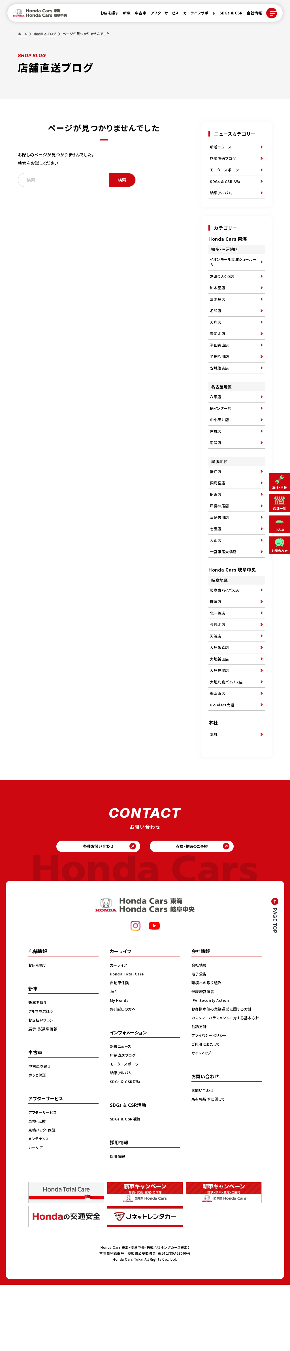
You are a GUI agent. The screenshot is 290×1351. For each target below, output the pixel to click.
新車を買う (38, 1068)
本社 (214, 796)
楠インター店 (221, 434)
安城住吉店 (220, 391)
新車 (123, 14)
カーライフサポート (196, 14)
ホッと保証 (38, 1141)
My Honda (120, 1066)
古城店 (216, 460)
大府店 (216, 339)
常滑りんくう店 (223, 286)
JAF (114, 1057)
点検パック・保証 (42, 1196)
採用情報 (118, 1222)
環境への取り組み (207, 1049)
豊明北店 (218, 352)
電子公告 (199, 1040)
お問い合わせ (203, 1162)
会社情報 (251, 14)
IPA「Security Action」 (213, 1066)
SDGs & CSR (227, 14)
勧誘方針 (199, 1098)
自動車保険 (120, 1049)
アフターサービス (161, 14)
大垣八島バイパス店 (228, 739)
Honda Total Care (128, 1040)
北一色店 (218, 661)
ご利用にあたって (206, 1116)
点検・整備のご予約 (196, 911)
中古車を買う (40, 1132)
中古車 (137, 14)
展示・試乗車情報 (43, 1095)
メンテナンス (39, 1205)
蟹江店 (216, 503)
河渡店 (216, 687)
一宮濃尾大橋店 (224, 595)
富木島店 (218, 313)
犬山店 (216, 582)
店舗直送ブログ (46, 33)
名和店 (216, 326)
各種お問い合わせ (94, 911)
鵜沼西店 (218, 752)
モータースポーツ (225, 173)
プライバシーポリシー (210, 1107)
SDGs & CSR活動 (226, 186)
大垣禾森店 (220, 700)
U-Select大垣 (223, 765)
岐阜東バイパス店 (225, 635)
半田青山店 (220, 365)
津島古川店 (220, 556)
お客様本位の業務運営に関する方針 (223, 1075)
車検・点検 (37, 1187)
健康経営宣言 (203, 1057)
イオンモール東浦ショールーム (232, 270)
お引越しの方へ (124, 1075)
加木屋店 (218, 299)
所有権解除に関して (209, 1171)
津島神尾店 (220, 542)
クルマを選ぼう (41, 1077)
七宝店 (216, 569)
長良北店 (218, 674)
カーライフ (119, 1031)
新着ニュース (221, 147)
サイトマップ (202, 1125)
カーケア (36, 1213)
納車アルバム (221, 200)
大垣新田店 (220, 713)
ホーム (23, 33)
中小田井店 (220, 447)
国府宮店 (218, 516)
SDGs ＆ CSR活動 (126, 1147)
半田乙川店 (220, 378)
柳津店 (216, 648)
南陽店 (216, 473)
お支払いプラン (41, 1086)
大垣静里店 (220, 726)
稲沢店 (216, 529)
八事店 (216, 421)
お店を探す (106, 14)
